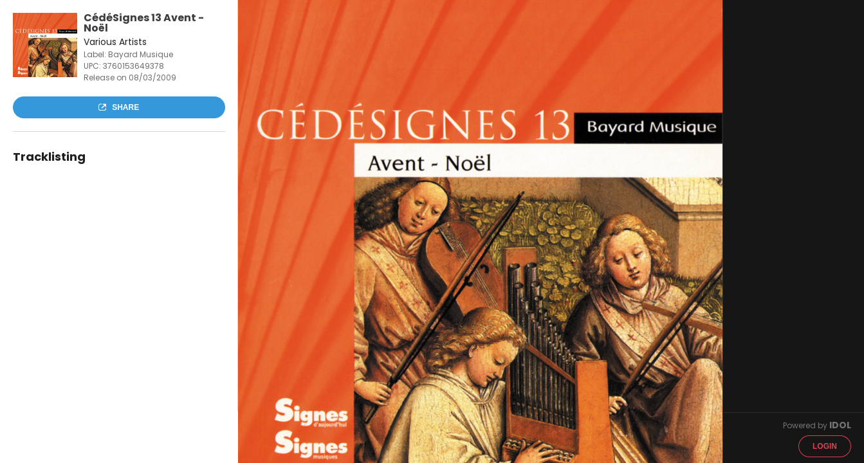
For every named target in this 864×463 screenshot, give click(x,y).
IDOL (840, 425)
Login (825, 446)
